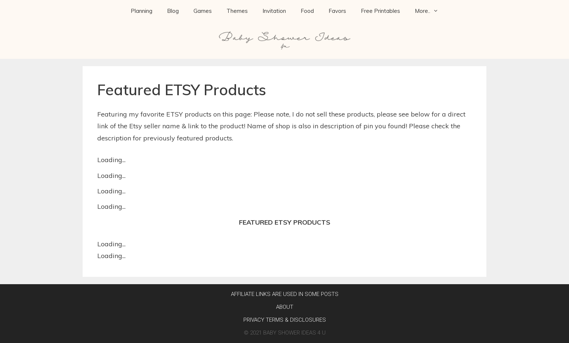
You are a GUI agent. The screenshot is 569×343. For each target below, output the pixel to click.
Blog (173, 10)
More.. (430, 11)
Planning (141, 10)
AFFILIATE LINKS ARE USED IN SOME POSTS (284, 294)
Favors (337, 10)
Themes (237, 10)
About (284, 307)
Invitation (274, 10)
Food (307, 10)
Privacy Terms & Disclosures (284, 320)
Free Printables (380, 10)
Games (202, 10)
